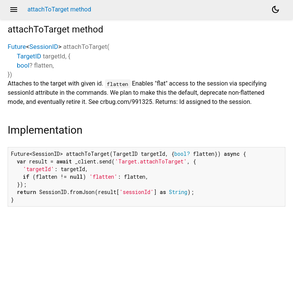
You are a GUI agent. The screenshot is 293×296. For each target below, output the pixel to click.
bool (23, 65)
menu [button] (13, 9)
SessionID (43, 46)
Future (17, 46)
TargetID (29, 56)
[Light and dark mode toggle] (275, 9)
